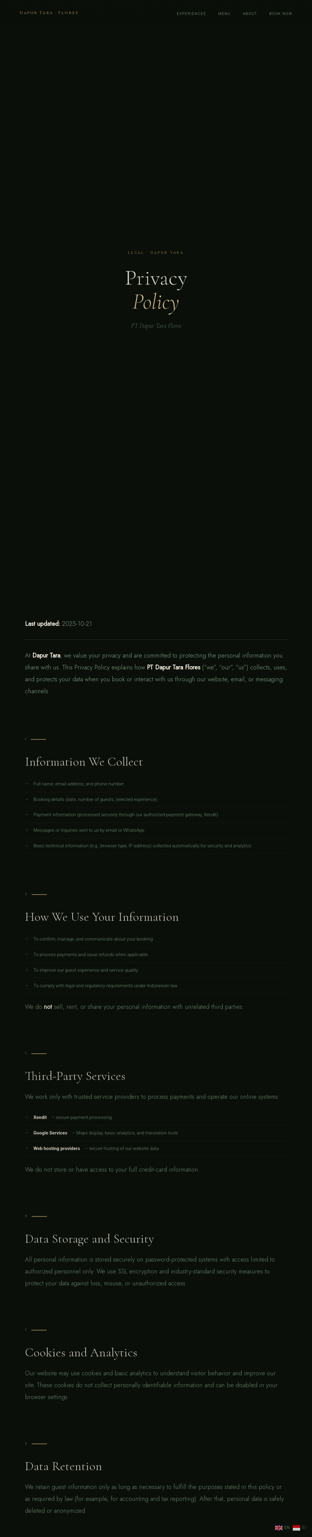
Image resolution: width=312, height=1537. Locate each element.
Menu (224, 14)
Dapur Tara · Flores (49, 13)
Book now (280, 14)
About (250, 14)
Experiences (191, 14)
